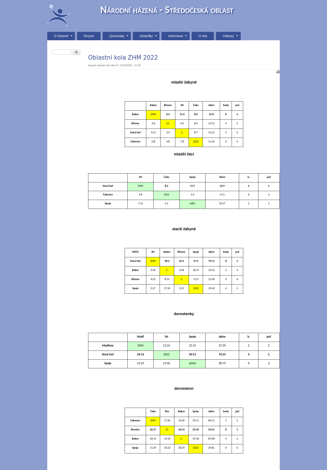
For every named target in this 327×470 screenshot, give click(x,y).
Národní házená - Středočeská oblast (166, 9)
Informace (174, 37)
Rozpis (89, 36)
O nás (202, 36)
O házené (59, 37)
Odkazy (227, 37)
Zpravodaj (115, 37)
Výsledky (145, 37)
